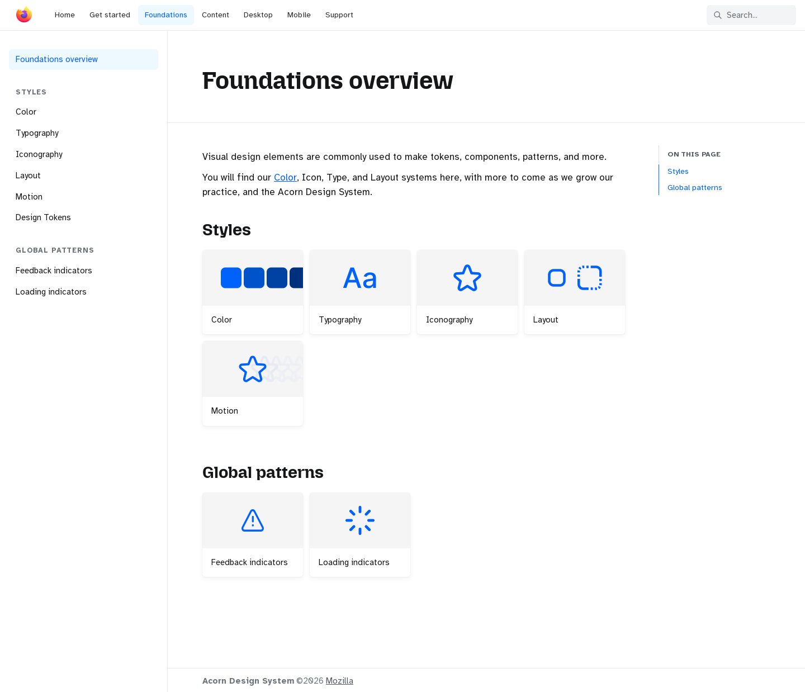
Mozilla (339, 681)
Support (339, 15)
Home (65, 15)
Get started (109, 15)
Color (285, 177)
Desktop (258, 15)
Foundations (166, 15)
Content (215, 15)
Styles (678, 171)
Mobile (299, 15)
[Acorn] (24, 16)
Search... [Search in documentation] (735, 15)
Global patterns (694, 187)
